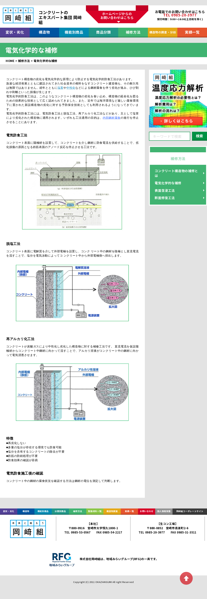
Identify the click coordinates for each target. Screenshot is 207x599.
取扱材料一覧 (95, 511)
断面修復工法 (165, 197)
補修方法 (133, 32)
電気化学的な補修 (168, 183)
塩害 (60, 87)
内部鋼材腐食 (112, 117)
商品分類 (103, 32)
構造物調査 (112, 511)
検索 (199, 135)
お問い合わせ (146, 511)
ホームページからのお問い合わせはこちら (117, 15)
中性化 (70, 87)
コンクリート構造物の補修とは (176, 173)
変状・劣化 (15, 32)
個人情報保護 (164, 511)
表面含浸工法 (165, 190)
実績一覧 (192, 32)
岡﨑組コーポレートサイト (189, 511)
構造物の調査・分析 (162, 32)
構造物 (44, 32)
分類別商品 (60, 511)
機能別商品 (74, 32)
